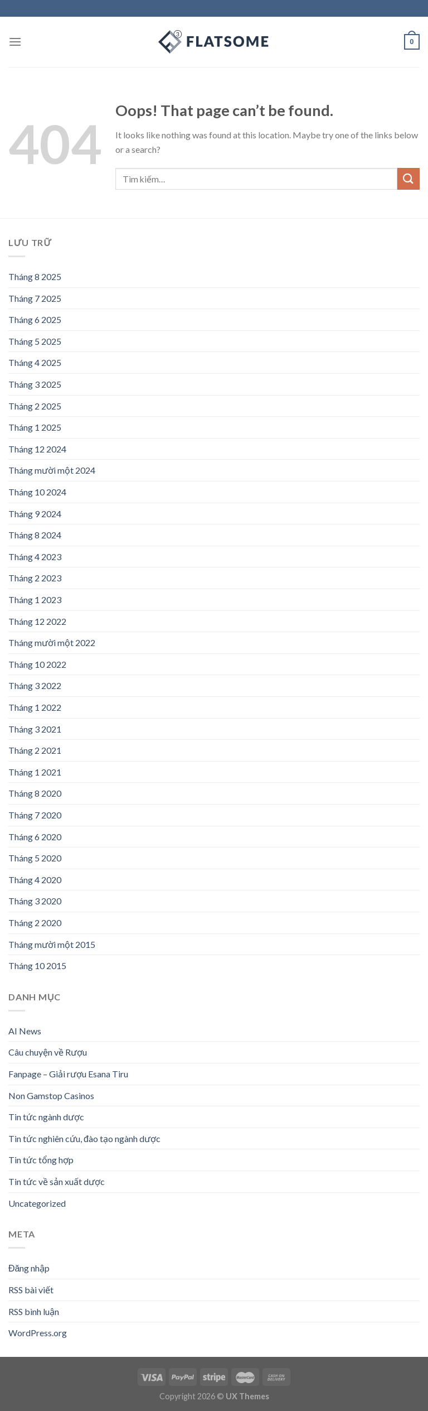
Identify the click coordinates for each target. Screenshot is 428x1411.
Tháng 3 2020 (34, 900)
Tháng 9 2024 (34, 513)
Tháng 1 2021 (34, 772)
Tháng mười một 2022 (51, 642)
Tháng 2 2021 (34, 750)
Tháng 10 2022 (37, 664)
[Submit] (408, 179)
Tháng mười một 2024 (51, 470)
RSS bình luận (33, 1311)
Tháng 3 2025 (34, 384)
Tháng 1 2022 (34, 707)
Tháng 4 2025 (34, 362)
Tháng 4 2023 (34, 556)
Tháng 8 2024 (34, 534)
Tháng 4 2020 (34, 879)
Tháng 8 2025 (34, 276)
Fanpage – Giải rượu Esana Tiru (68, 1073)
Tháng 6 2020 (34, 836)
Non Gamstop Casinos (51, 1095)
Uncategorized (37, 1203)
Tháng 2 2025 (34, 406)
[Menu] (15, 41)
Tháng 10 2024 (37, 492)
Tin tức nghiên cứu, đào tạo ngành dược (84, 1138)
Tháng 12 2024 (37, 449)
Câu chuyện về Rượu (47, 1052)
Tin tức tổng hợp (41, 1159)
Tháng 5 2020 (34, 858)
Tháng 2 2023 (34, 577)
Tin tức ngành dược (46, 1116)
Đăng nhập (29, 1268)
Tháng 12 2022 (37, 621)
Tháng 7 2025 (34, 298)
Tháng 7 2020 (34, 815)
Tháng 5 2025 (34, 341)
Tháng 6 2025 (34, 319)
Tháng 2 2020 (34, 922)
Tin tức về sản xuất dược (56, 1181)
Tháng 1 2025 (34, 427)
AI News (24, 1030)
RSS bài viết (31, 1289)
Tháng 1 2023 (34, 599)
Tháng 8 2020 (34, 793)
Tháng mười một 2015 (51, 944)
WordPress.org (37, 1332)
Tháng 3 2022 (34, 685)
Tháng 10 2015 (37, 965)
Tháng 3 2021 (34, 729)
